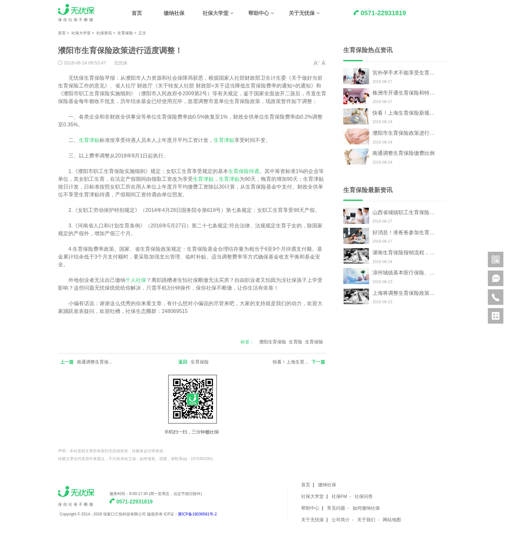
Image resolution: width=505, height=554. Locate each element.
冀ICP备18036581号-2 (197, 514)
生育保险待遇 (243, 171)
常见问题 (336, 508)
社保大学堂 (216, 13)
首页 (137, 13)
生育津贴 (89, 140)
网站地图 (392, 519)
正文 (142, 33)
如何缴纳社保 (366, 508)
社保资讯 (104, 33)
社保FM (339, 496)
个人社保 (135, 280)
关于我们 (366, 519)
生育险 (295, 341)
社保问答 (364, 496)
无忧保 (120, 62)
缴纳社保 (174, 13)
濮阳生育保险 (272, 341)
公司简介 (341, 519)
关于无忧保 (302, 13)
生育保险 (125, 33)
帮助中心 (258, 13)
